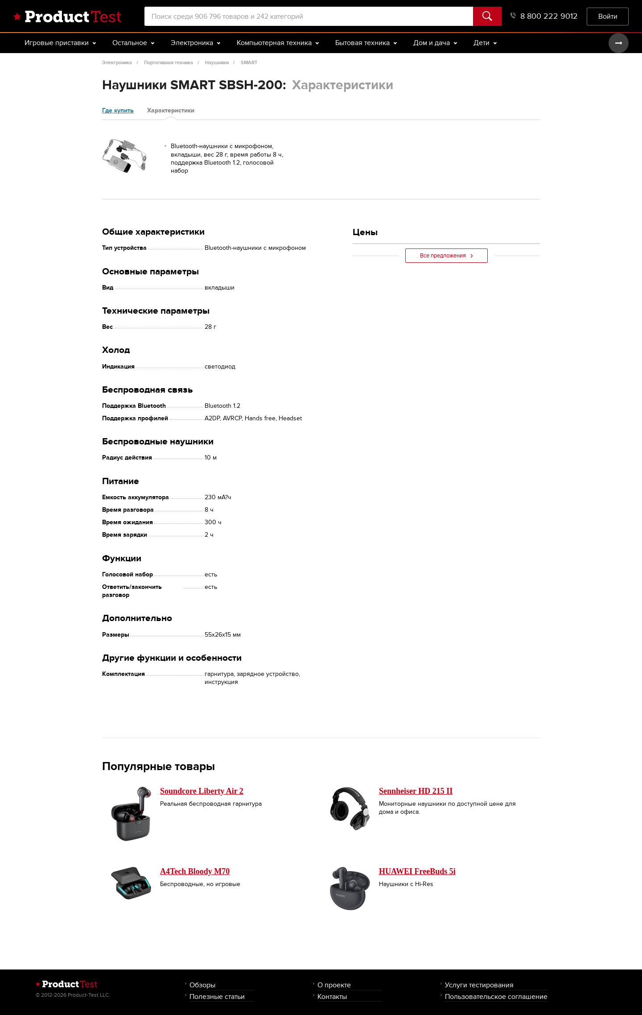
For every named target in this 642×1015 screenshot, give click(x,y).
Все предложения (446, 255)
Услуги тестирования (479, 985)
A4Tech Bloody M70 (195, 871)
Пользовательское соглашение (496, 996)
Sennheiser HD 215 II (416, 791)
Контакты (332, 996)
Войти (607, 16)
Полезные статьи (217, 996)
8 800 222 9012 (544, 16)
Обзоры (202, 985)
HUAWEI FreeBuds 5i (417, 871)
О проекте (334, 985)
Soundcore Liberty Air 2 (201, 791)
